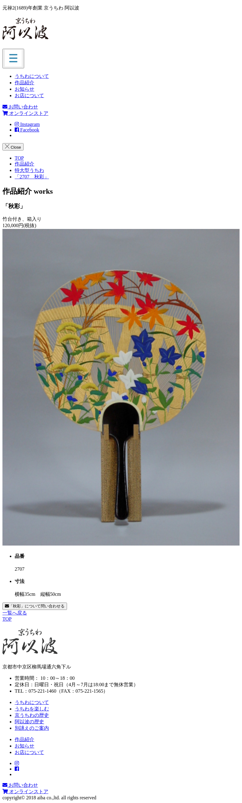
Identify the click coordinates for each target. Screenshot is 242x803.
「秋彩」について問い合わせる (35, 606)
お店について (29, 95)
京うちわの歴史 (32, 715)
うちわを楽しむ (32, 708)
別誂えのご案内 (32, 728)
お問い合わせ (20, 106)
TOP (7, 619)
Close (13, 147)
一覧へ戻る (14, 612)
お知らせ (24, 89)
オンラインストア (25, 113)
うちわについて (32, 76)
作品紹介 (24, 82)
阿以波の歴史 (29, 721)
